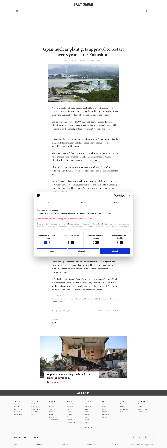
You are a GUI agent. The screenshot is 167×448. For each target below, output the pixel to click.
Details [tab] (83, 203)
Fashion (87, 414)
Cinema (104, 404)
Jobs (15, 444)
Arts (104, 401)
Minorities (34, 412)
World (52, 401)
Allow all (115, 251)
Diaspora (34, 414)
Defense (69, 420)
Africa (51, 414)
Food (86, 412)
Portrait (104, 412)
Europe (51, 406)
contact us (91, 444)
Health (87, 404)
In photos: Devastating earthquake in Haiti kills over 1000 (69, 376)
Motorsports (124, 409)
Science (87, 417)
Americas (52, 409)
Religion (87, 420)
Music (104, 406)
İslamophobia (53, 420)
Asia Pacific (52, 412)
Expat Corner (89, 427)
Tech (68, 417)
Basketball (123, 406)
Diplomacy (17, 404)
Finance (69, 412)
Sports (123, 401)
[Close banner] (129, 195)
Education (34, 406)
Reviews (104, 417)
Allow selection (83, 251)
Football (122, 404)
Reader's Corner (143, 409)
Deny (52, 251)
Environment (88, 406)
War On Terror (18, 409)
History (87, 422)
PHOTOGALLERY (55, 382)
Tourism (69, 414)
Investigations (35, 409)
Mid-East (51, 404)
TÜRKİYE (34, 401)
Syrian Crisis (53, 417)
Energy (69, 409)
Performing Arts (107, 414)
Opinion (141, 401)
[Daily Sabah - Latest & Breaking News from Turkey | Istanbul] (83, 4)
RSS (116, 444)
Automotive (70, 404)
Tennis (122, 412)
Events (104, 409)
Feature (87, 425)
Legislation (17, 406)
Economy (70, 406)
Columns (140, 404)
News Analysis (18, 414)
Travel (86, 409)
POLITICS (17, 401)
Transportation (71, 422)
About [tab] (116, 203)
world (54, 322)
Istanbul (33, 404)
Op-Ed (140, 406)
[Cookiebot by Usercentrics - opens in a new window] (115, 195)
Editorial (140, 412)
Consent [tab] (50, 203)
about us (64, 444)
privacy (39, 444)
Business (71, 401)
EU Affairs (17, 412)
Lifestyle (89, 401)
